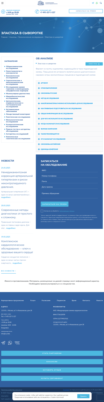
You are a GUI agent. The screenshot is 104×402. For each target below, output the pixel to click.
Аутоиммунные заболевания (12, 110)
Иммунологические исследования (14, 121)
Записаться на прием (86, 11)
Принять (83, 396)
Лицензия (66, 390)
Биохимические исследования (31, 37)
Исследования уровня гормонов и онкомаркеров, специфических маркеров (17, 89)
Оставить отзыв (52, 370)
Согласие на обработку (57, 211)
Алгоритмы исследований (17, 134)
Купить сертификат (52, 378)
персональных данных (67, 210)
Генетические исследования (18, 117)
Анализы (13, 37)
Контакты (86, 300)
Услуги (32, 300)
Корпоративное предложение (12, 300)
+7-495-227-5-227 (47, 12)
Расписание (46, 300)
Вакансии (52, 362)
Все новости (8, 271)
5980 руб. (94, 63)
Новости (99, 300)
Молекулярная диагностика (18, 93)
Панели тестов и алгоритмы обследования (18, 130)
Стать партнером (52, 353)
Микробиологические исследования (15, 97)
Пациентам (61, 300)
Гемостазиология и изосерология (14, 72)
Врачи (74, 300)
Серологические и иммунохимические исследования (14, 82)
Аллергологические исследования (14, 125)
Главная (4, 37)
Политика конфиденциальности (11, 390)
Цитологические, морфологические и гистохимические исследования (14, 104)
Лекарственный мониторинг (18, 114)
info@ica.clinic (5, 334)
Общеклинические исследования (14, 67)
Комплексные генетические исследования (18, 138)
